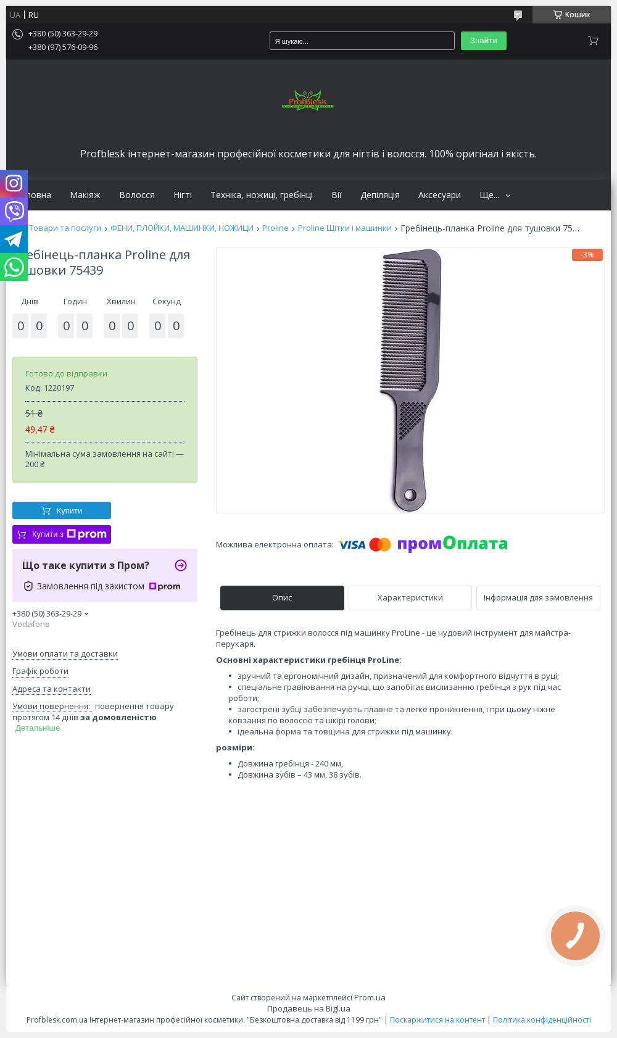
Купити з (69, 534)
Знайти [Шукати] (483, 40)
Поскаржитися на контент (437, 1020)
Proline (275, 228)
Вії (336, 195)
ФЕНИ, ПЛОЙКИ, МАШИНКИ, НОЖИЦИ (182, 228)
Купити (70, 510)
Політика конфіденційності (542, 1020)
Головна (33, 195)
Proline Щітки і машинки (345, 228)
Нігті (182, 195)
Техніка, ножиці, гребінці (261, 195)
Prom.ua (370, 997)
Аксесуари (439, 195)
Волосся (137, 195)
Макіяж (85, 195)
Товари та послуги (65, 228)
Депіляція (380, 195)
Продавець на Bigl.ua (308, 1008)
